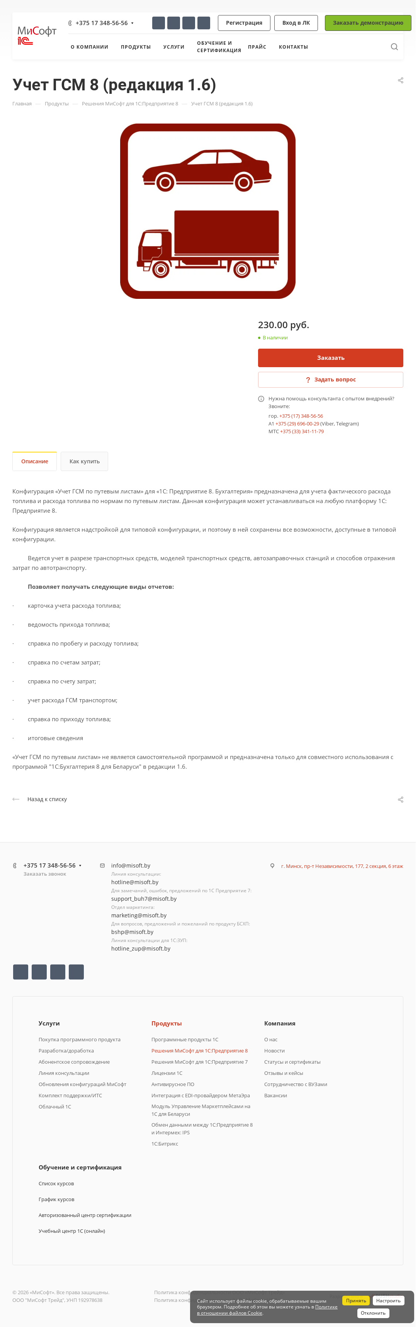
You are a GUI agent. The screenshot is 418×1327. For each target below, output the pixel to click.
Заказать (331, 357)
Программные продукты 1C (184, 1039)
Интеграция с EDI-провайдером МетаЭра (200, 1095)
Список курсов (56, 1183)
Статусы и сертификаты (292, 1061)
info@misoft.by (130, 865)
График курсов (56, 1199)
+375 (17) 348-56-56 (301, 415)
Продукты (166, 1023)
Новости (274, 1050)
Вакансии (275, 1095)
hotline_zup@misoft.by (140, 948)
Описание (34, 461)
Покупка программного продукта (80, 1039)
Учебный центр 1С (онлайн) (72, 1230)
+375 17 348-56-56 (102, 23)
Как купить (85, 461)
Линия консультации (64, 1072)
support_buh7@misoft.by (144, 898)
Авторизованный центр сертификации (85, 1215)
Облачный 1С (55, 1106)
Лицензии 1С (166, 1072)
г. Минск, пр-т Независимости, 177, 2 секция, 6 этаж (342, 866)
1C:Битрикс (164, 1143)
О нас (270, 1039)
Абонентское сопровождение (74, 1061)
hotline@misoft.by (134, 882)
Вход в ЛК (296, 22)
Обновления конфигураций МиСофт (82, 1084)
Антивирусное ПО (172, 1084)
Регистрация (244, 22)
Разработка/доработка (66, 1050)
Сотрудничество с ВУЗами (295, 1084)
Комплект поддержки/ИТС (70, 1095)
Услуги (49, 1023)
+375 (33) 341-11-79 (302, 431)
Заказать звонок (45, 873)
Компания (280, 1023)
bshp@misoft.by (132, 932)
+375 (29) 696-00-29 (297, 423)
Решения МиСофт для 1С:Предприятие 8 (199, 1050)
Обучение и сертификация (80, 1167)
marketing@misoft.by (139, 915)
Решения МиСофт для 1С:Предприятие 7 (199, 1061)
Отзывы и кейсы (283, 1072)
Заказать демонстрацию (368, 22)
